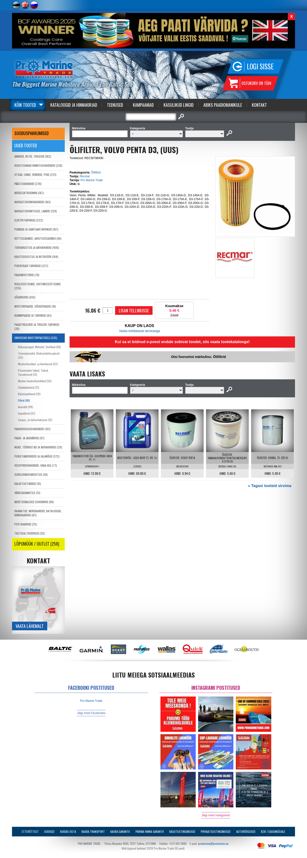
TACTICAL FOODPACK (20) (29, 533)
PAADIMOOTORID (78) (26, 275)
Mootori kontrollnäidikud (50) (35, 381)
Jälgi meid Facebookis (91, 713)
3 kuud (174, 314)
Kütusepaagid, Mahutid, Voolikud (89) (39, 347)
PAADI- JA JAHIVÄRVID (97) (29, 438)
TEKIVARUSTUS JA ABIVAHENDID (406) (36, 247)
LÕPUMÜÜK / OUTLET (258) (36, 544)
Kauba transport (93, 831)
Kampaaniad (143, 105)
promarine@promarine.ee (213, 843)
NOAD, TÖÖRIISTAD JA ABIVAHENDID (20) (38, 447)
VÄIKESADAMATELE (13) (27, 493)
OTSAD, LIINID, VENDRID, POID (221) (35, 175)
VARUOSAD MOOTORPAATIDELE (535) (35, 338)
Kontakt (259, 105)
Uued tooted (25, 145)
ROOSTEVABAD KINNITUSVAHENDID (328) (38, 165)
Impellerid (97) (26, 413)
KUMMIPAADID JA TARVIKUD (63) (33, 315)
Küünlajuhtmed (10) (29, 394)
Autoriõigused (245, 831)
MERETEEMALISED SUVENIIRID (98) (34, 502)
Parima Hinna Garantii (150, 831)
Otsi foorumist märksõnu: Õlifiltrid (198, 357)
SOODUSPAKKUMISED (31, 133)
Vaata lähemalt (30, 626)
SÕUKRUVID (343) (24, 297)
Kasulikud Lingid (179, 105)
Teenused (115, 105)
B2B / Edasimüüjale (273, 831)
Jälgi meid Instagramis (215, 815)
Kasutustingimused (182, 831)
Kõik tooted (25, 105)
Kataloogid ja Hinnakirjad (73, 105)
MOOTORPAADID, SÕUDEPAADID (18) (35, 306)
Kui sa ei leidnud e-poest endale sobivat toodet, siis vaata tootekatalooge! (182, 342)
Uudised (49, 831)
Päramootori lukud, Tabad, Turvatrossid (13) (33, 372)
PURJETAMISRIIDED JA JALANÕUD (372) (36, 456)
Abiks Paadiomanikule (222, 105)
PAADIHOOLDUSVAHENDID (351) (32, 429)
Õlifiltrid (95, 172)
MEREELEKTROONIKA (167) (29, 193)
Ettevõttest (30, 831)
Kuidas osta (68, 831)
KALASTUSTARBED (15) (27, 484)
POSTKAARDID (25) (25, 524)
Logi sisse (260, 66)
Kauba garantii (120, 831)
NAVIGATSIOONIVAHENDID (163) (32, 202)
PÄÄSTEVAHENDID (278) (27, 184)
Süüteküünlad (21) (28, 387)
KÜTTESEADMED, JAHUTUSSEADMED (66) (37, 238)
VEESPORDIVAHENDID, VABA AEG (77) (35, 465)
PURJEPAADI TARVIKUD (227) (31, 266)
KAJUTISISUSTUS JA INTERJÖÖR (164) (36, 257)
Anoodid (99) (25, 407)
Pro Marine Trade (92, 180)
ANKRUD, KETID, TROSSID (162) (32, 156)
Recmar (85, 176)
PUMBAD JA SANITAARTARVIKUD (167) (36, 229)
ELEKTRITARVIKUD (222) (28, 220)
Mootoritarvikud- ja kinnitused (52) (38, 364)
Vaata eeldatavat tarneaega (139, 331)
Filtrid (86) (24, 400)
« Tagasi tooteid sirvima (269, 486)
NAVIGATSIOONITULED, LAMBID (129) (35, 211)
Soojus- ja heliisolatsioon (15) (35, 420)
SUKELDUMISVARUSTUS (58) (31, 474)
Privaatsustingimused (215, 831)
